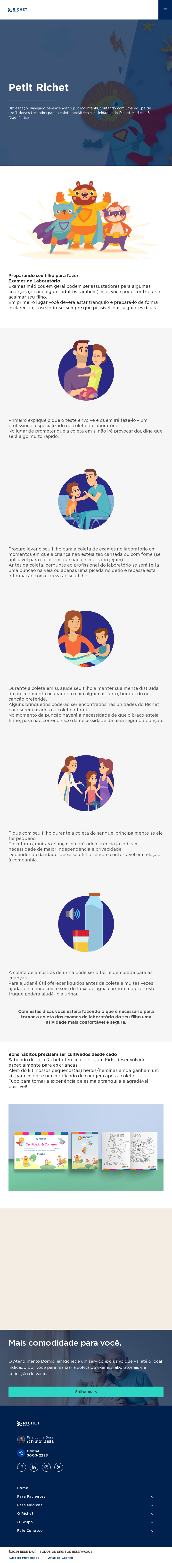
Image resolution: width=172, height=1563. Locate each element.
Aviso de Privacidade (23, 1557)
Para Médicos (29, 1505)
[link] (85, 1392)
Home (22, 1488)
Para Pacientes (31, 1496)
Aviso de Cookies (61, 1557)
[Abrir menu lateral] (165, 9)
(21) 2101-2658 (40, 1442)
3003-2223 (37, 1455)
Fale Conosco (30, 1531)
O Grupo (25, 1522)
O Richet (25, 1513)
